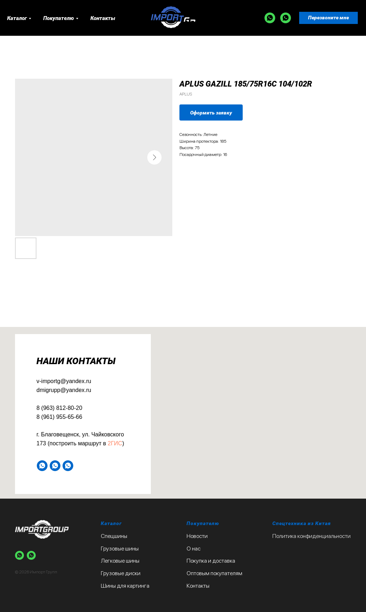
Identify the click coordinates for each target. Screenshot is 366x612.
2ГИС (115, 443)
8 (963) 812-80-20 (59, 408)
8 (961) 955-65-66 (59, 417)
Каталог (17, 18)
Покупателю (58, 18)
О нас (194, 548)
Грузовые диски (120, 573)
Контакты (102, 18)
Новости (197, 536)
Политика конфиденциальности (311, 536)
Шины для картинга (125, 585)
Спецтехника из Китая (301, 523)
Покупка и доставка (211, 560)
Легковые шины (120, 560)
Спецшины (114, 536)
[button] (328, 18)
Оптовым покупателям (214, 573)
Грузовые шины (120, 548)
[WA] (269, 18)
